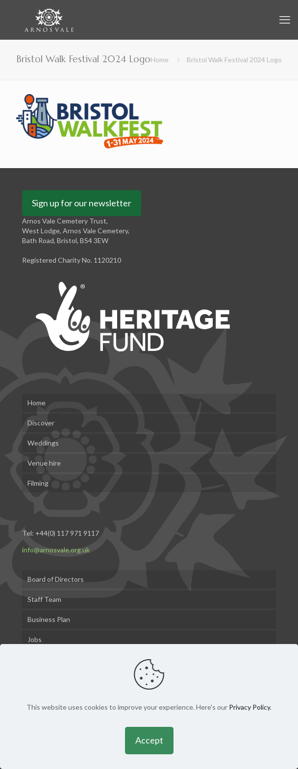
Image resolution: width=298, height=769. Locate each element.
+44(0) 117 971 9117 (67, 533)
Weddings (43, 443)
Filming (38, 483)
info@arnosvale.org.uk (56, 550)
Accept (149, 740)
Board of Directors (55, 579)
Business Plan (48, 619)
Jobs (34, 639)
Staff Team (44, 599)
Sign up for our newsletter (81, 203)
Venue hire (44, 463)
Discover (40, 423)
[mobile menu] (284, 19)
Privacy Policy (249, 707)
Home (159, 59)
